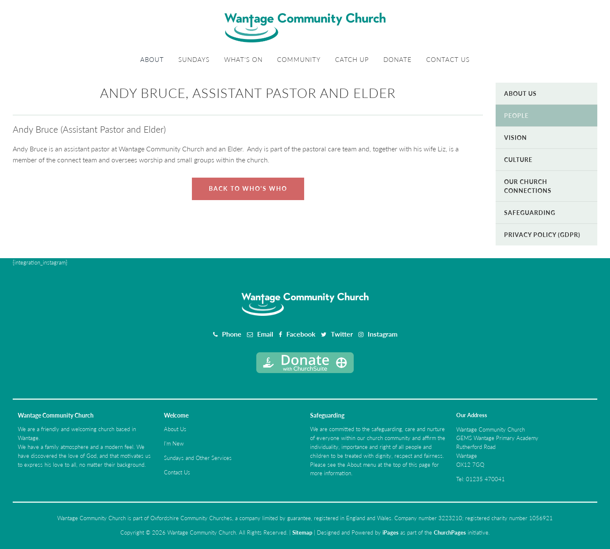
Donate (397, 59)
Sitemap (302, 532)
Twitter (342, 334)
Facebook (301, 334)
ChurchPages (450, 532)
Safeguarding (529, 212)
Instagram (382, 334)
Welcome (176, 415)
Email (265, 334)
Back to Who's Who (248, 188)
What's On (243, 59)
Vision (515, 137)
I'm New (174, 443)
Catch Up (352, 59)
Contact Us (448, 59)
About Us (520, 93)
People (516, 115)
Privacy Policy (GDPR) (542, 234)
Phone (231, 334)
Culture (518, 159)
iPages (391, 532)
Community (299, 59)
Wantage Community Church (56, 415)
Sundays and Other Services (198, 457)
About (152, 59)
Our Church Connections (528, 186)
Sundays (194, 59)
